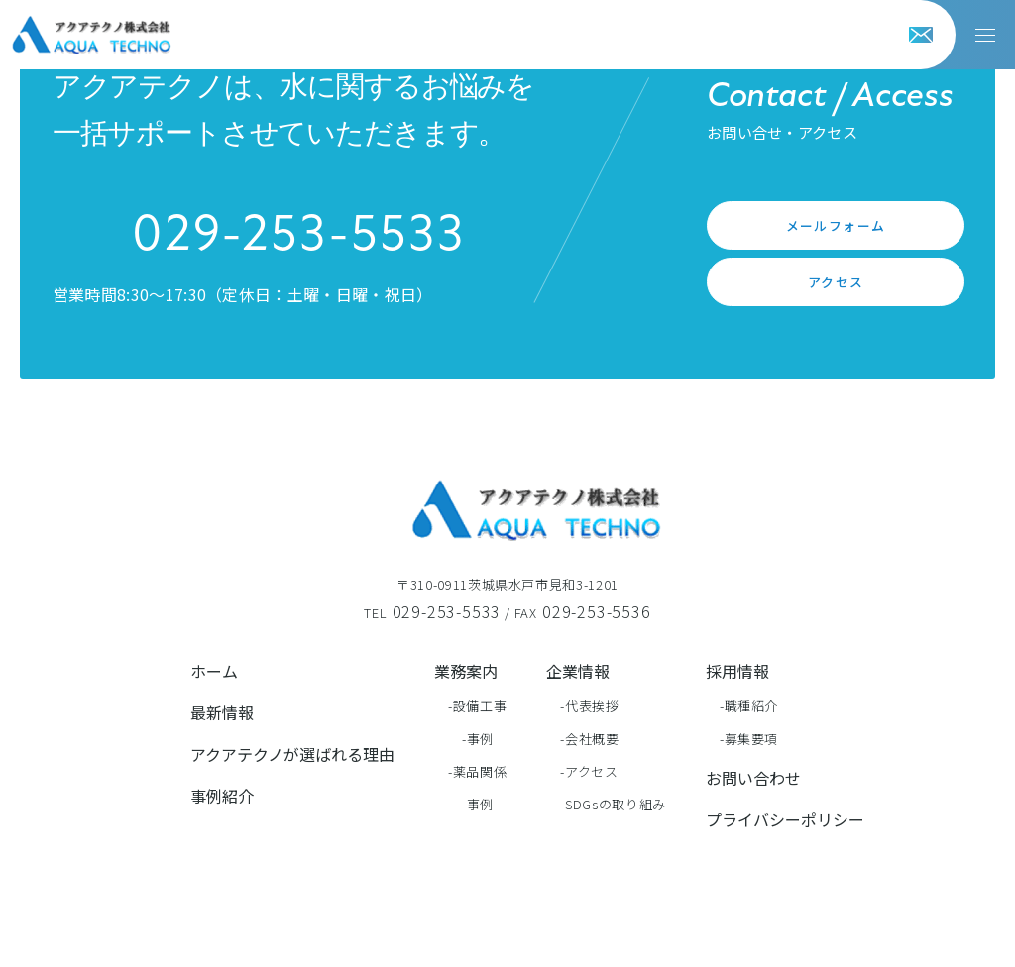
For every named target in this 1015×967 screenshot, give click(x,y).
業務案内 (466, 671)
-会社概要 (589, 738)
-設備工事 (477, 706)
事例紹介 (222, 795)
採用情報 (737, 671)
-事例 (478, 738)
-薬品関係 (477, 771)
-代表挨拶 (589, 706)
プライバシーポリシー (785, 819)
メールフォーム (836, 225)
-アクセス (589, 771)
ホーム (214, 671)
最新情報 (222, 712)
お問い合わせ (753, 778)
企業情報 (578, 671)
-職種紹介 (749, 706)
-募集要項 (749, 738)
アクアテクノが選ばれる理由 (292, 754)
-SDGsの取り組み (613, 804)
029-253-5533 (299, 237)
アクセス (836, 281)
